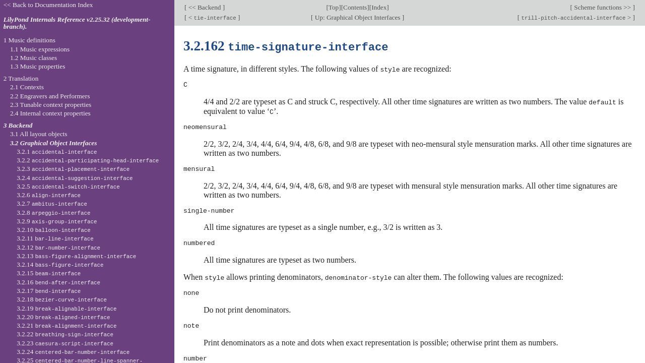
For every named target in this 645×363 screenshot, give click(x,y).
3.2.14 (60, 264)
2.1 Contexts (27, 87)
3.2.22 (65, 334)
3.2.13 (76, 256)
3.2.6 (49, 195)
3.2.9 (57, 221)
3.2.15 (49, 273)
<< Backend (204, 7)
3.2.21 (66, 325)
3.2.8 (53, 212)
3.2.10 (53, 229)
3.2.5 (68, 186)
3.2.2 (88, 160)
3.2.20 (63, 317)
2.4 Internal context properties (50, 113)
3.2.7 (52, 203)
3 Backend (18, 125)
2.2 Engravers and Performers (50, 96)
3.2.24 (73, 351)
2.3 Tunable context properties (50, 104)
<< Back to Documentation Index (48, 5)
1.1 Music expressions (40, 49)
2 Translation (21, 78)
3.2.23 (65, 343)
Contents (355, 7)
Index (378, 7)
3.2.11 (55, 238)
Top (334, 7)
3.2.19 (66, 308)
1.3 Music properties (37, 66)
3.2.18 (62, 299)
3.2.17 (49, 290)
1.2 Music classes (33, 58)
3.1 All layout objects (38, 134)
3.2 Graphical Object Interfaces (53, 143)
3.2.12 (58, 247)
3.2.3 (73, 168)
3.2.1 (57, 151)
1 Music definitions (29, 40)
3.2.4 (75, 178)
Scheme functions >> (602, 7)
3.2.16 (58, 282)
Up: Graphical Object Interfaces (357, 17)
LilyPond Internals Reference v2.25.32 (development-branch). (77, 23)
